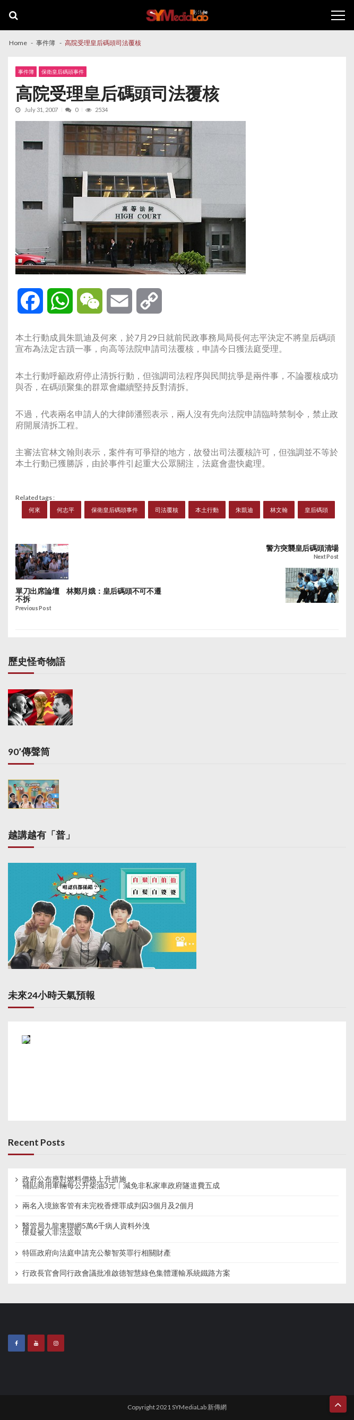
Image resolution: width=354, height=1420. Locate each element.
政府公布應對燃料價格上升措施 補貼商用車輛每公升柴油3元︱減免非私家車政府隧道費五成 (121, 1182)
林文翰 (279, 509)
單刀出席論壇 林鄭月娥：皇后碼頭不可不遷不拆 (88, 595)
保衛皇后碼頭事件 (62, 71)
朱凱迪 (244, 509)
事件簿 (26, 71)
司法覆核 (166, 509)
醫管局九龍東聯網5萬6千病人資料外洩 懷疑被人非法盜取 (86, 1229)
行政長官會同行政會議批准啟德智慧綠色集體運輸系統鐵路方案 (126, 1273)
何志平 (65, 509)
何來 (34, 509)
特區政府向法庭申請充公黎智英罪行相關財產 (96, 1253)
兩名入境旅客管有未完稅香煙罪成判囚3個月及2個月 (108, 1205)
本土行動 (207, 509)
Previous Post (33, 608)
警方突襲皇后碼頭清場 (302, 548)
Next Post (326, 557)
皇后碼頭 (316, 509)
